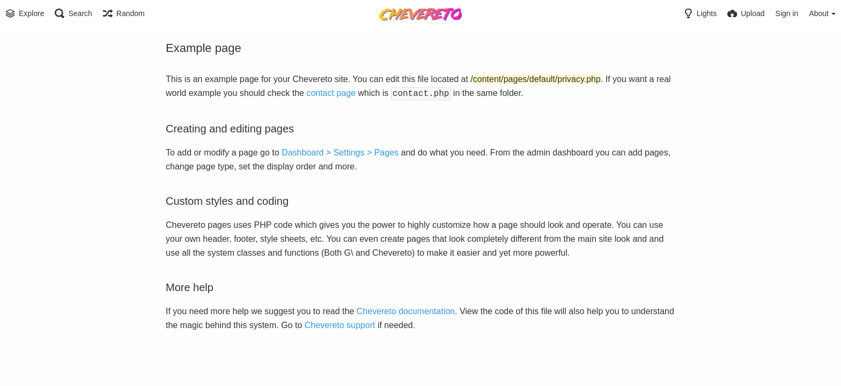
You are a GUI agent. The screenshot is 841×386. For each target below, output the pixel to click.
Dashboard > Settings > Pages (340, 151)
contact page (331, 93)
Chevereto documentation (406, 310)
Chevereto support (340, 324)
